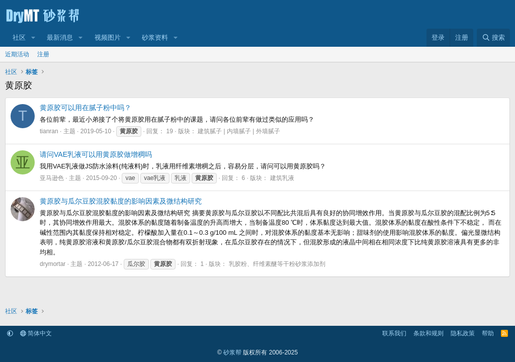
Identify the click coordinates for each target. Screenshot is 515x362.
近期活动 (17, 54)
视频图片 (108, 37)
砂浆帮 (232, 352)
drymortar (52, 263)
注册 (43, 54)
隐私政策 (463, 333)
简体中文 (36, 333)
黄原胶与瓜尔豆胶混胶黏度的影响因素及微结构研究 (121, 201)
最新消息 (60, 37)
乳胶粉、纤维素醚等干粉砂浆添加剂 (277, 263)
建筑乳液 (282, 178)
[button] (33, 38)
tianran (49, 131)
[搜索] (493, 38)
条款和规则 (428, 333)
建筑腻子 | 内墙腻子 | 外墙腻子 (239, 131)
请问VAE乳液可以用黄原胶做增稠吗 (96, 154)
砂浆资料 (155, 37)
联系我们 (394, 333)
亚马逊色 (52, 178)
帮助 (488, 333)
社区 (19, 37)
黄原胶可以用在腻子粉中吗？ (85, 108)
